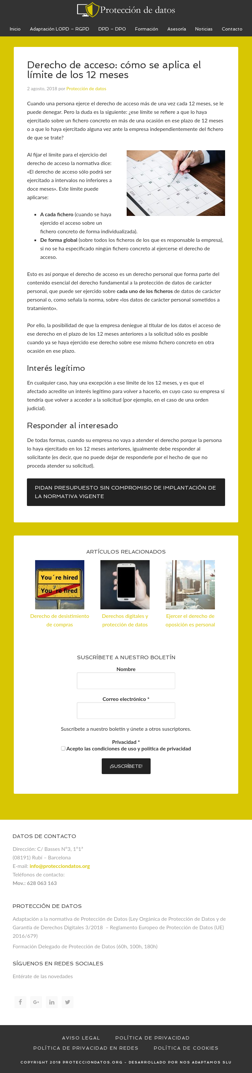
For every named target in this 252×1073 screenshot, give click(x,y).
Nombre (126, 669)
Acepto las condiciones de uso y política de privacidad (126, 748)
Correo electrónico (125, 699)
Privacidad (126, 742)
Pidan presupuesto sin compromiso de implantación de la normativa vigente (125, 492)
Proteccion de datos (126, 10)
